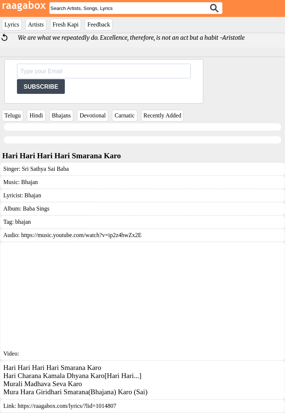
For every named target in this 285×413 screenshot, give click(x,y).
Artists (36, 24)
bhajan (23, 222)
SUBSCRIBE (41, 87)
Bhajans (61, 115)
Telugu (12, 115)
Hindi (36, 115)
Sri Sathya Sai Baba (45, 169)
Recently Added (163, 115)
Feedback (98, 24)
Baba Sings (36, 208)
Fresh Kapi (66, 24)
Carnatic (124, 115)
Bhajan (29, 182)
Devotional (93, 115)
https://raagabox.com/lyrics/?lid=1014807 (67, 406)
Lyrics (11, 24)
